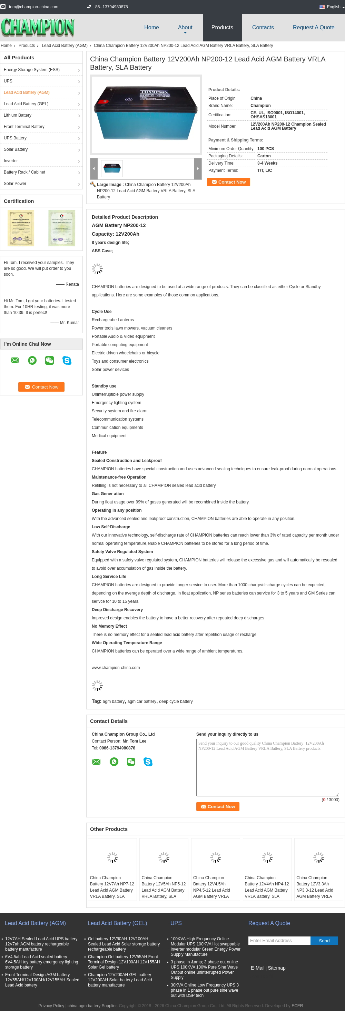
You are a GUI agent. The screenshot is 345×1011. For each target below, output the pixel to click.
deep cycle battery (176, 701)
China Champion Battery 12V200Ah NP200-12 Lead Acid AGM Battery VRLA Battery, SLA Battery (146, 190)
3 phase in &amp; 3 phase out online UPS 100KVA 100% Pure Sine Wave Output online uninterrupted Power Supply (204, 970)
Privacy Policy (51, 1005)
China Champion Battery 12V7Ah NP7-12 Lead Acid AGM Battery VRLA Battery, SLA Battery (112, 890)
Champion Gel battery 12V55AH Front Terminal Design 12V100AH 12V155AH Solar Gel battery (124, 962)
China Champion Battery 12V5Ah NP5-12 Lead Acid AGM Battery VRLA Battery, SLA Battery (163, 890)
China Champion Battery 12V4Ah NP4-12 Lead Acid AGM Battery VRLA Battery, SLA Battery (267, 890)
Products (222, 27)
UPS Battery (15, 138)
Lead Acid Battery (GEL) (26, 103)
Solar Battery (16, 149)
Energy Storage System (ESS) (32, 69)
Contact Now (232, 182)
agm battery (114, 701)
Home (151, 27)
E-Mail (258, 968)
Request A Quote (314, 27)
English (336, 6)
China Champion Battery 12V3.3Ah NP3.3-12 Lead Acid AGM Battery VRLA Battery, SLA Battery (314, 890)
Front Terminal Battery (24, 126)
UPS (8, 81)
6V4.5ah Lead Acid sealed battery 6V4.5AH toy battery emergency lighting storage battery (41, 962)
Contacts (263, 27)
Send (324, 940)
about (185, 27)
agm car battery (142, 701)
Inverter (11, 160)
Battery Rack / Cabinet (24, 172)
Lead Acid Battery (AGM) (65, 45)
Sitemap (276, 968)
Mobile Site (260, 976)
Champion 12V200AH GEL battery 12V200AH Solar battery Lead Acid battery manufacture (120, 980)
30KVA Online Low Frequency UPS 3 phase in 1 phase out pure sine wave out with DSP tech (205, 990)
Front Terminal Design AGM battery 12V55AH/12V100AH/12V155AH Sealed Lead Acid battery (42, 980)
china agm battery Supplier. (93, 1005)
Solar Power (15, 183)
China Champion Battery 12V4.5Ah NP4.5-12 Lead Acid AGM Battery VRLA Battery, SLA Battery (211, 890)
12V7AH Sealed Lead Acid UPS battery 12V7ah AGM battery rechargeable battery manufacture (41, 944)
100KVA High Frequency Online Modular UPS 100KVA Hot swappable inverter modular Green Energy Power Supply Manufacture (205, 946)
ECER (297, 1005)
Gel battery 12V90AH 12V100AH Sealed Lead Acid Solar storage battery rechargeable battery (124, 944)
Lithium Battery (17, 115)
